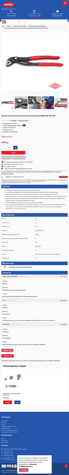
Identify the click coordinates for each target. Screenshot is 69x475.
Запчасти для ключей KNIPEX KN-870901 (12, 394)
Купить (13, 152)
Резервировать (63, 176)
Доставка (3, 422)
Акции (3, 438)
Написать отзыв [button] (7, 356)
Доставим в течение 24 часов (13, 164)
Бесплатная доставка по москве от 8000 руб (18, 162)
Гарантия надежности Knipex (8, 426)
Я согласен (24, 470)
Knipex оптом (4, 442)
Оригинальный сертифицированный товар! (18, 168)
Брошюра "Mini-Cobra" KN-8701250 (20, 267)
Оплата (3, 424)
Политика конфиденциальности (9, 430)
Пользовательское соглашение (9, 432)
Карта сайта (4, 440)
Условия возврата (6, 428)
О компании (4, 420)
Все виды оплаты (10, 166)
